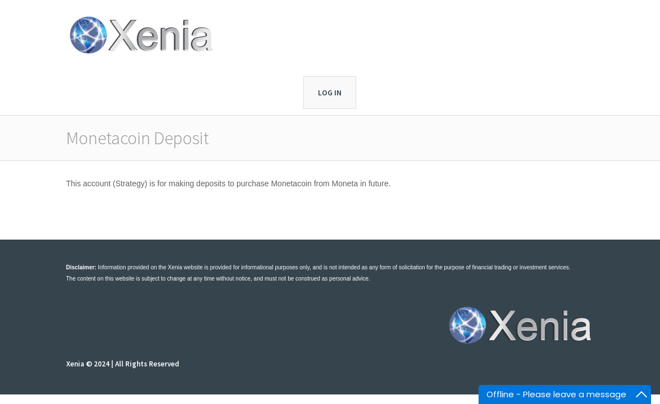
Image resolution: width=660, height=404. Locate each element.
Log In (330, 93)
